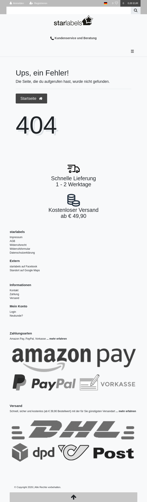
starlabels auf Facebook (23, 266)
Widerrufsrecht (18, 244)
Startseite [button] (31, 98)
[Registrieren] (38, 3)
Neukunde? (16, 315)
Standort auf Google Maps (25, 270)
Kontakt (14, 290)
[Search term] (68, 10)
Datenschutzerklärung (22, 252)
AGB (12, 241)
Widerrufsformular (20, 248)
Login (13, 311)
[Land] (106, 3)
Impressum (16, 237)
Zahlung (14, 294)
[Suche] (136, 10)
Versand (14, 298)
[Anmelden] (16, 3)
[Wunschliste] (115, 3)
